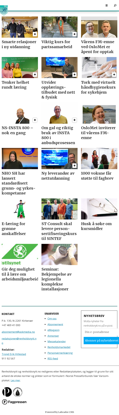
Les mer (15, 380)
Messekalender (57, 341)
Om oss (52, 318)
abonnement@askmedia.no (18, 332)
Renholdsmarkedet (59, 347)
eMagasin (53, 330)
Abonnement (55, 324)
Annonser (53, 336)
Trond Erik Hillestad (14, 354)
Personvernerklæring (60, 353)
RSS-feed (53, 358)
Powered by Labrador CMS (59, 412)
